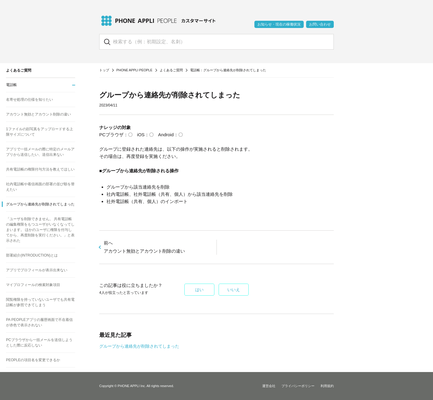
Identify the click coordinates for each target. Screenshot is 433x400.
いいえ (233, 289)
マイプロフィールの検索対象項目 (33, 285)
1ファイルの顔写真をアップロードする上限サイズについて (39, 132)
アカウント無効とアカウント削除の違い (38, 114)
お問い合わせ (320, 24)
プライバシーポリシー (298, 386)
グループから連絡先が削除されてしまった (139, 346)
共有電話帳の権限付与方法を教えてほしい (40, 169)
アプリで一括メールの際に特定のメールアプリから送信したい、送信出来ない (40, 152)
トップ (104, 70)
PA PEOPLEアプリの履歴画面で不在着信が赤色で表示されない (39, 322)
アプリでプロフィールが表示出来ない (36, 270)
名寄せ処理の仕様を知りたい (29, 99)
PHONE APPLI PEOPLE (134, 70)
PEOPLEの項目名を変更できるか (33, 360)
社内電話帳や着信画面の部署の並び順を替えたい (40, 187)
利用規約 (327, 386)
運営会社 (268, 386)
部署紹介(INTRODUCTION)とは (32, 255)
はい (199, 289)
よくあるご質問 (171, 70)
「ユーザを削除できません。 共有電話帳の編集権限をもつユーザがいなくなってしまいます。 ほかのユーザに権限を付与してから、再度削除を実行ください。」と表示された (40, 230)
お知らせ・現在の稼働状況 (279, 24)
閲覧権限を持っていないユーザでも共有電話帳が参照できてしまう (40, 302)
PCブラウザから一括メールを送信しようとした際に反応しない (39, 342)
